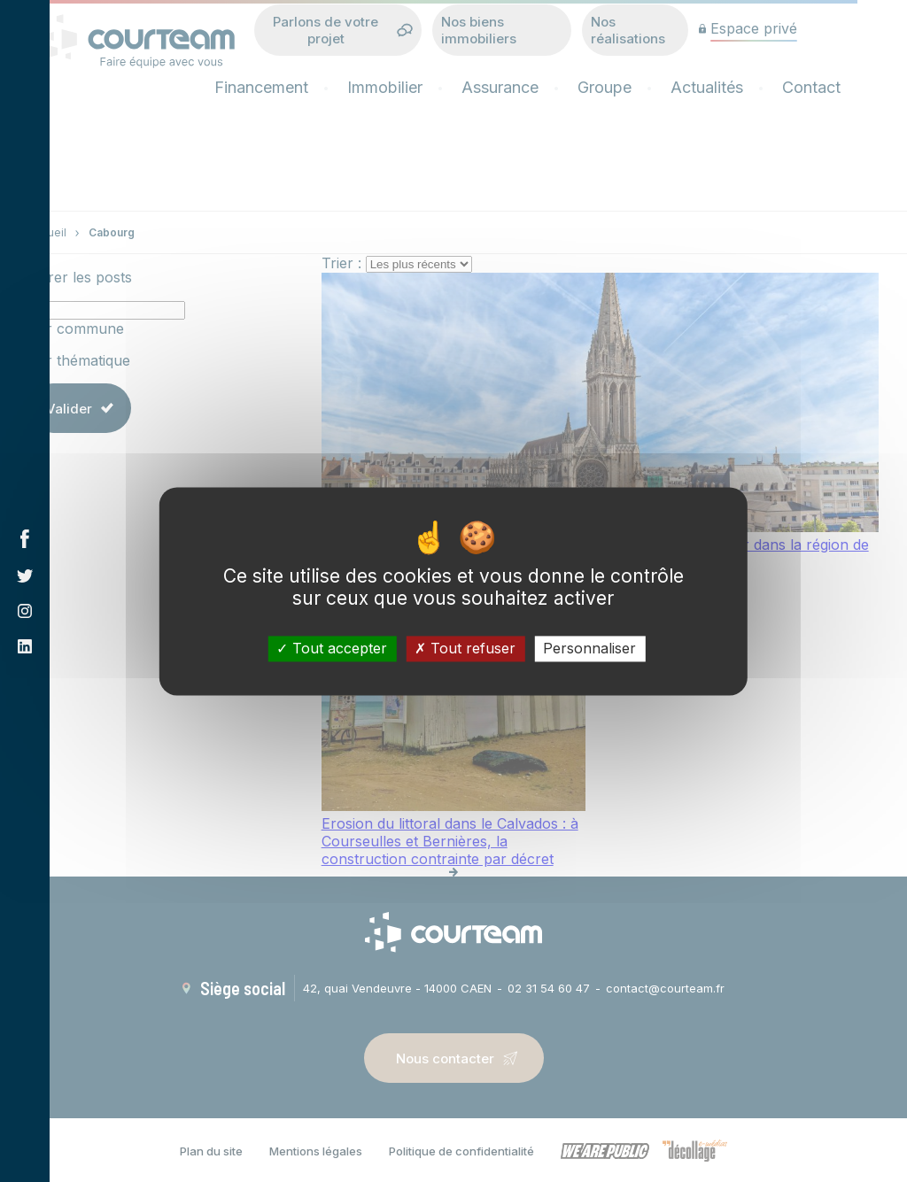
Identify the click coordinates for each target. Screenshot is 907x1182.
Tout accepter (331, 648)
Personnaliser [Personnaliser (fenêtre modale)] (589, 648)
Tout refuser (465, 648)
